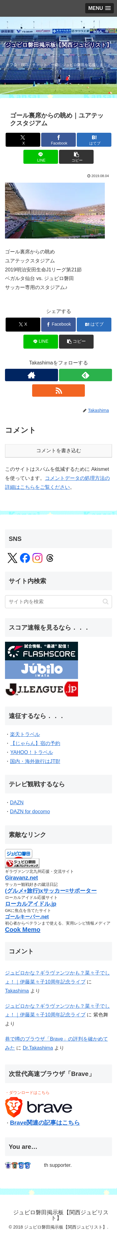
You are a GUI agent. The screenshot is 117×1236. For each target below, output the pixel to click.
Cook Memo (22, 929)
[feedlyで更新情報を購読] (85, 375)
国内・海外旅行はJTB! (35, 761)
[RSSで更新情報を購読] (58, 390)
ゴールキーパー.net (27, 916)
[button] (76, 157)
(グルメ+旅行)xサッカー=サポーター (51, 891)
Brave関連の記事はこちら (45, 1122)
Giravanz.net (21, 878)
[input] (58, 601)
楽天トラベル (25, 734)
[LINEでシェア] (40, 157)
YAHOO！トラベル (31, 752)
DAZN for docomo (30, 811)
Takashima (17, 990)
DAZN (17, 802)
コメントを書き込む (58, 450)
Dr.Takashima (38, 1048)
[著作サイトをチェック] (31, 375)
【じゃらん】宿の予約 (35, 743)
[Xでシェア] (23, 140)
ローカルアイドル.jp (30, 904)
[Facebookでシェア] (58, 140)
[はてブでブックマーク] (94, 140)
